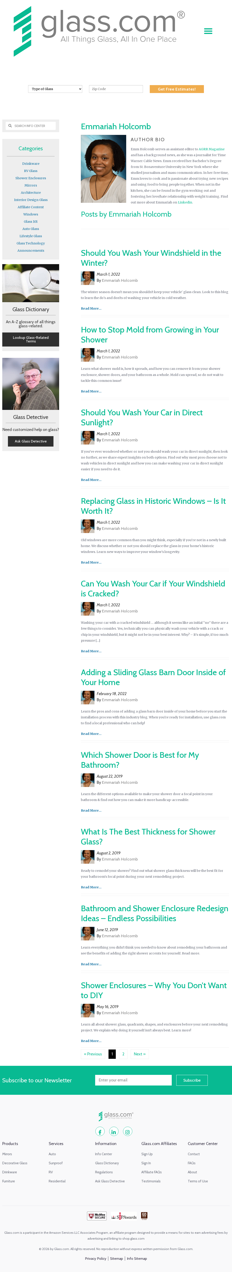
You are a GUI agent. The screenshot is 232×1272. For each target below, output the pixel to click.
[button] (208, 31)
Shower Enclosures (30, 178)
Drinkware (30, 164)
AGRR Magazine (212, 149)
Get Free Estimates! (177, 89)
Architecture (31, 193)
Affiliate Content (31, 207)
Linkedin (185, 202)
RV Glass (30, 171)
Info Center (99, 101)
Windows (30, 214)
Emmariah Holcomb (120, 280)
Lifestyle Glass (30, 236)
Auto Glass (30, 229)
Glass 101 (31, 222)
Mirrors (30, 185)
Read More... (91, 308)
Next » (140, 1054)
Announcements (30, 251)
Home (79, 101)
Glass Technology (31, 243)
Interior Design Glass (31, 200)
